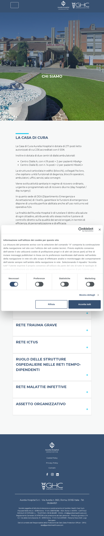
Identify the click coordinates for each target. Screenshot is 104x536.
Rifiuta (51, 304)
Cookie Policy (52, 458)
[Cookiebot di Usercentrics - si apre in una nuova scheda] (80, 229)
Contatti (52, 468)
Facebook (47, 475)
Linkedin (57, 475)
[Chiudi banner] (100, 229)
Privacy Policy (52, 463)
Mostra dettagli (87, 295)
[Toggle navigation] (15, 5)
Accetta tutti (84, 304)
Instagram (52, 475)
